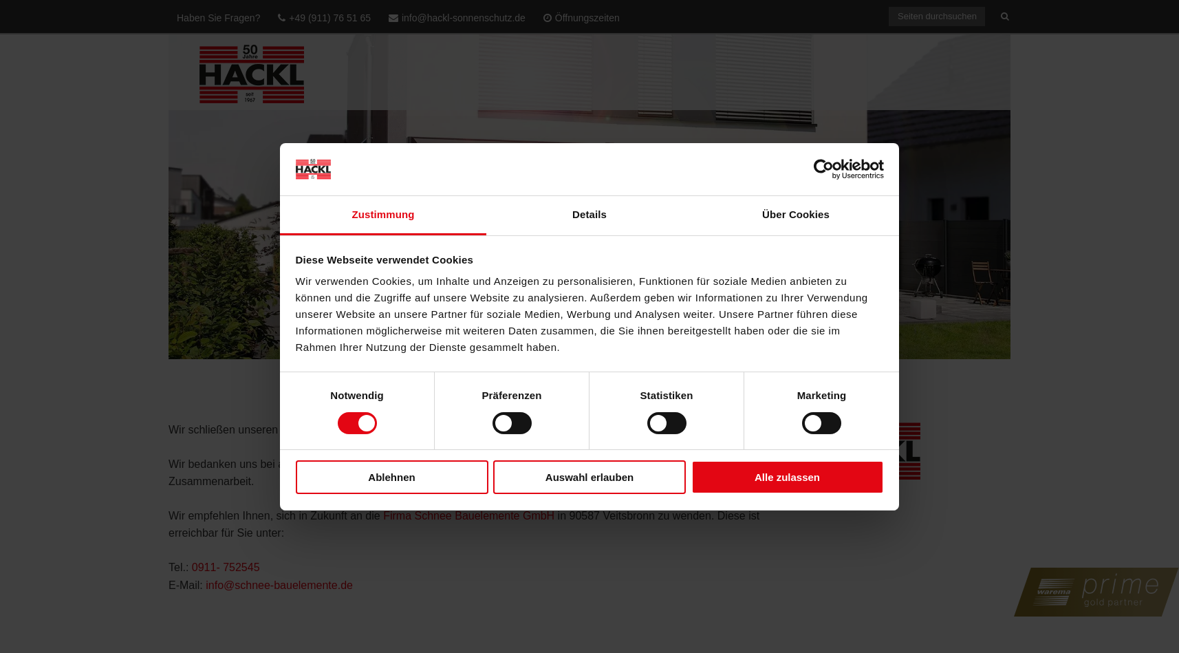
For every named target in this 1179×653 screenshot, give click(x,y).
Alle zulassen (787, 477)
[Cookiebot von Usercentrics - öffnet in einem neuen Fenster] (824, 169)
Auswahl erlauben (589, 477)
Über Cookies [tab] (796, 214)
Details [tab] (589, 214)
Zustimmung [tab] (383, 214)
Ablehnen (391, 477)
